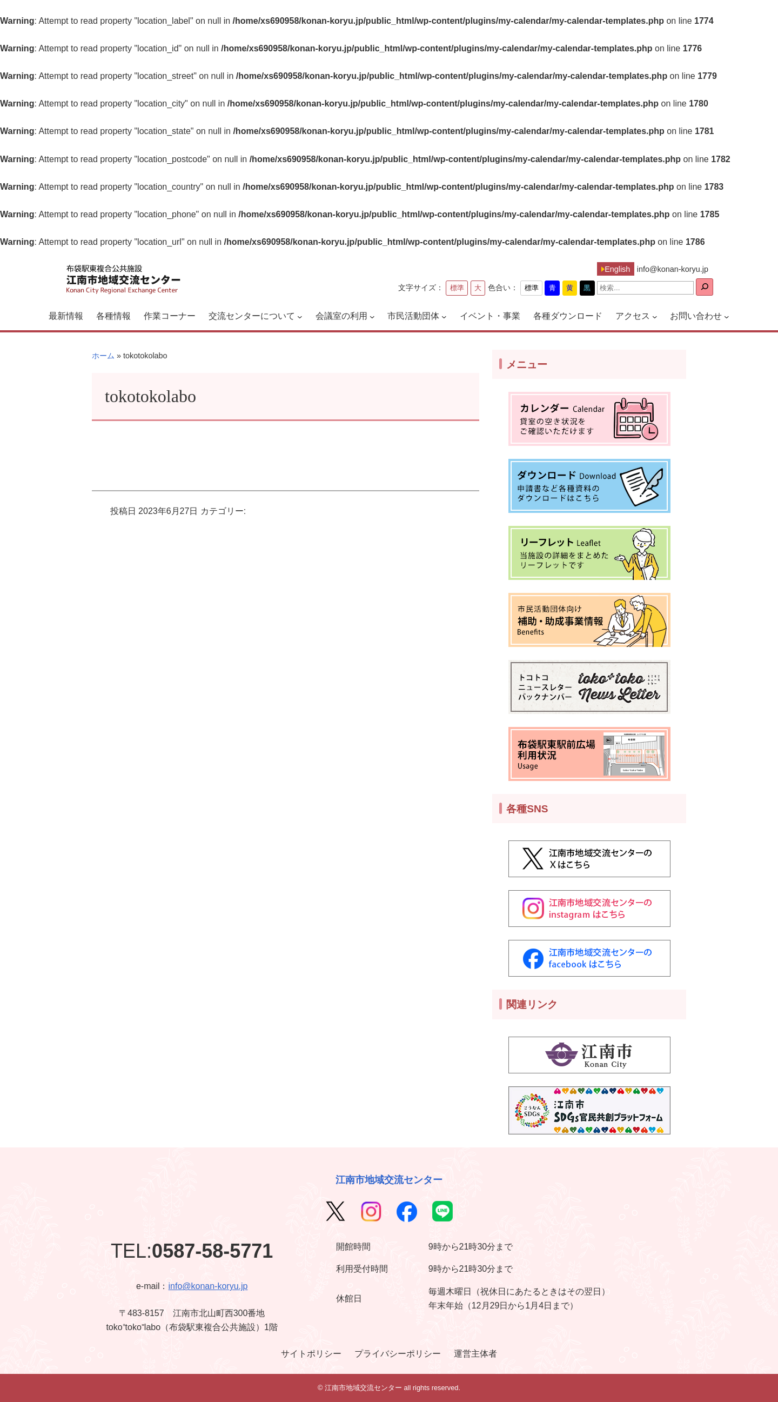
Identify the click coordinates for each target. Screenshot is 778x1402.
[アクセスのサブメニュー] (655, 316)
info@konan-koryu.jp (207, 1286)
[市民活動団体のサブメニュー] (444, 316)
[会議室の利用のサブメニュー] (372, 316)
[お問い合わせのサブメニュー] (726, 316)
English (617, 269)
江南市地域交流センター (389, 1179)
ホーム (103, 355)
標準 (457, 288)
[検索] (704, 287)
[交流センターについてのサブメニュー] (300, 316)
